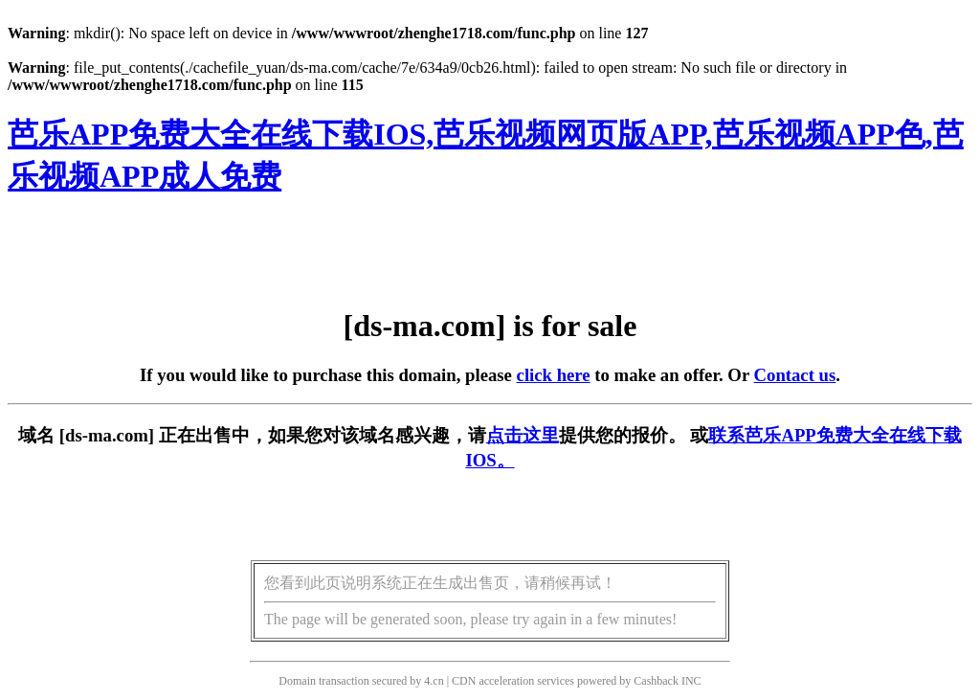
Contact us (795, 375)
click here (553, 375)
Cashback (656, 681)
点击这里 (522, 435)
